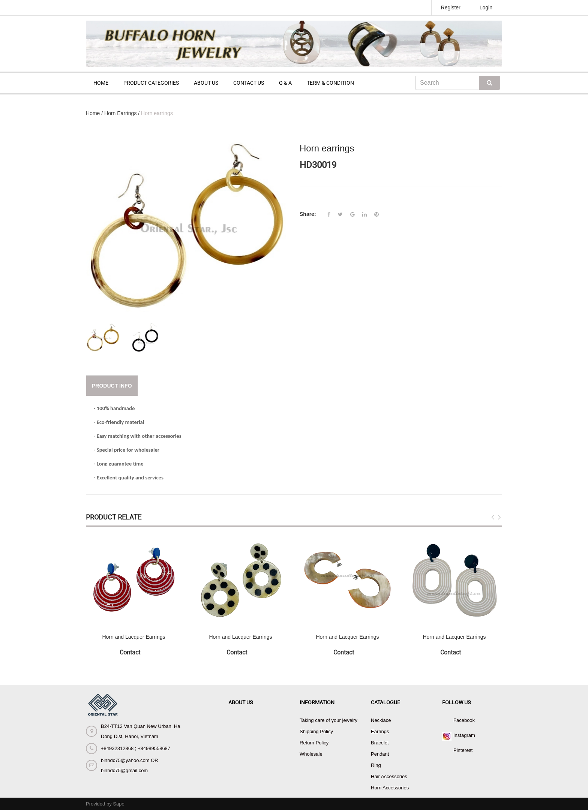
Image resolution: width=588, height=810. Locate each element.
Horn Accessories (390, 788)
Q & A (285, 83)
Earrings (380, 731)
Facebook (464, 720)
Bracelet (380, 743)
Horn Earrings (120, 113)
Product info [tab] (112, 386)
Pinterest (462, 750)
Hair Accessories (389, 776)
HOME (100, 83)
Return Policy (314, 743)
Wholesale (311, 754)
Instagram (464, 735)
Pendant (380, 754)
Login (486, 7)
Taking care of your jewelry (328, 720)
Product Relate (113, 517)
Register (450, 7)
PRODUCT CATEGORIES (151, 83)
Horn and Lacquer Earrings (133, 637)
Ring (376, 765)
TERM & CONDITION (330, 83)
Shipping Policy (316, 731)
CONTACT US (248, 83)
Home (93, 113)
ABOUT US (206, 83)
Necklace (381, 720)
